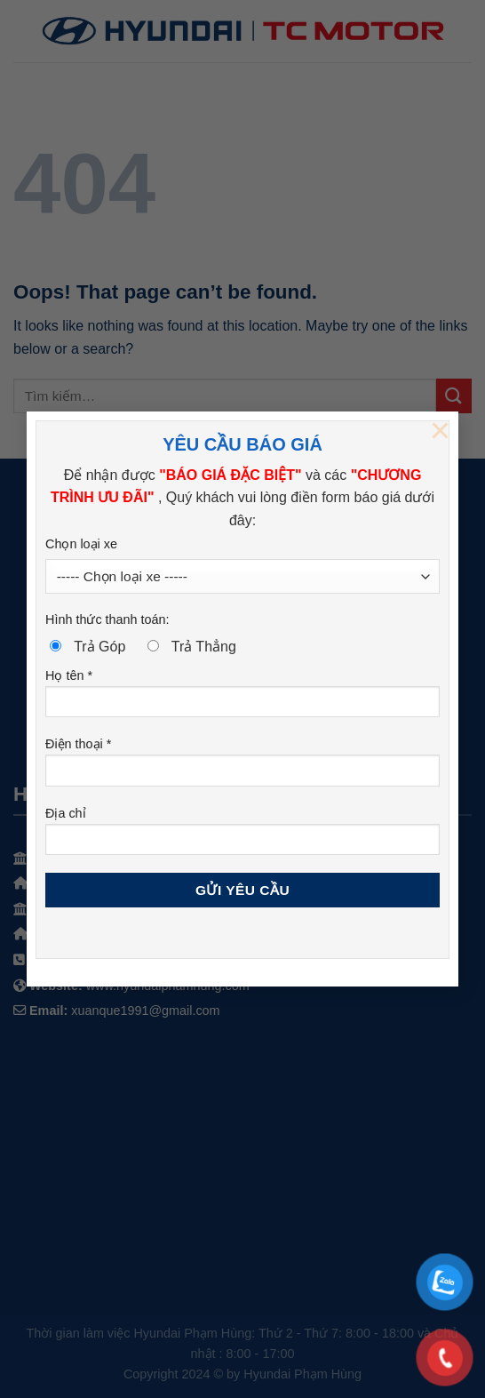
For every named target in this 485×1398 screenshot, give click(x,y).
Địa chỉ (242, 836)
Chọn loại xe (81, 544)
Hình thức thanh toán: (107, 619)
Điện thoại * (242, 767)
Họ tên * (242, 699)
